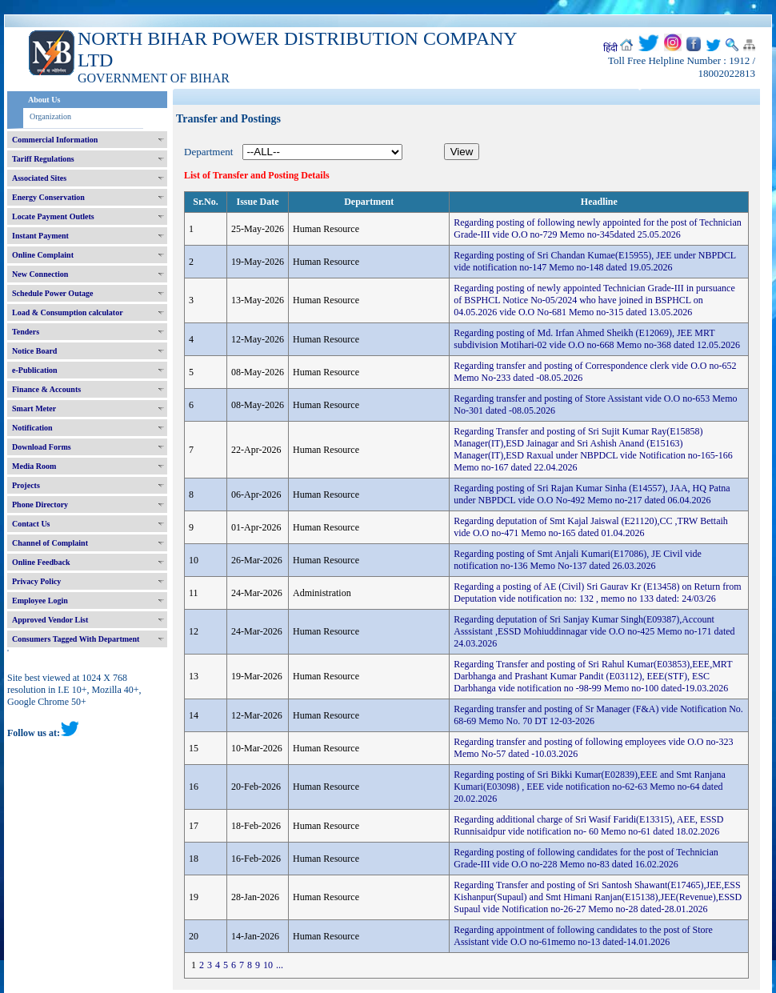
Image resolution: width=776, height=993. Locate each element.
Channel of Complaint (50, 543)
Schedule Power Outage (52, 293)
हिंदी (610, 48)
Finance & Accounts (46, 389)
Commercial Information (55, 139)
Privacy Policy (36, 581)
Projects (26, 485)
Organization (50, 116)
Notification (32, 427)
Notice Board (34, 350)
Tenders (25, 331)
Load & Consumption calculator (67, 312)
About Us (44, 99)
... (279, 965)
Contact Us (31, 523)
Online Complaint (43, 254)
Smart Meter (34, 408)
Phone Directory (40, 504)
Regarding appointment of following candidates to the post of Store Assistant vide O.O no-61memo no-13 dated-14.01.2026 (583, 935)
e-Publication (35, 370)
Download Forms (41, 446)
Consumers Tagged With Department (75, 639)
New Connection (40, 274)
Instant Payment (40, 235)
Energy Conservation (48, 197)
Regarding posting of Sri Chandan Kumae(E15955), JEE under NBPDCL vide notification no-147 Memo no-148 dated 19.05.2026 (595, 261)
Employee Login (40, 600)
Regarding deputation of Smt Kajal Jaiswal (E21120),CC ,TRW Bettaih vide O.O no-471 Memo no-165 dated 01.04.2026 (591, 527)
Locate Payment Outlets (53, 216)
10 (268, 965)
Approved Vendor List (50, 619)
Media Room (34, 466)
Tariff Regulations (43, 158)
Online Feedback (41, 562)
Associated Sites (39, 178)
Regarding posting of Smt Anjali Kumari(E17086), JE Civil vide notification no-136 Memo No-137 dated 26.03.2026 (578, 559)
